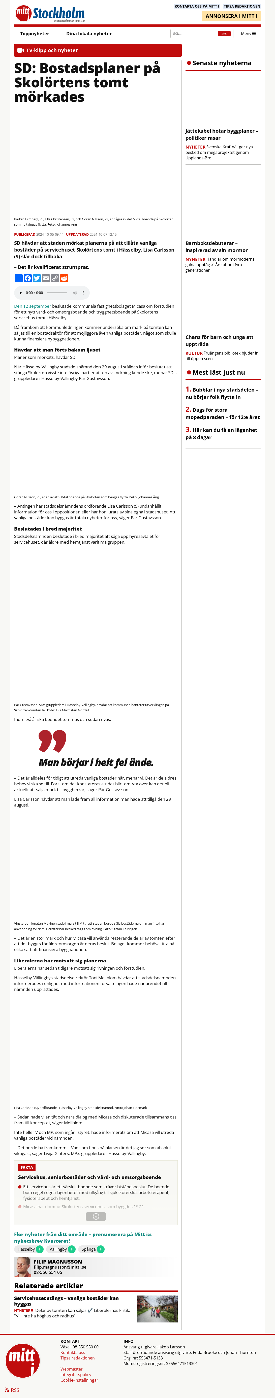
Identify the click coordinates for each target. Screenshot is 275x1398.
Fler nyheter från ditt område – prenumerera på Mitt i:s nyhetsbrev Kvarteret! (83, 1237)
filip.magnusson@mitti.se (60, 1267)
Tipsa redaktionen (77, 1358)
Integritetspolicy (75, 1374)
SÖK (224, 33)
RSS (11, 1390)
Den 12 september (32, 306)
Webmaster (71, 1369)
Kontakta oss (72, 1352)
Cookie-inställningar (79, 1380)
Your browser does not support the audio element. (52, 293)
